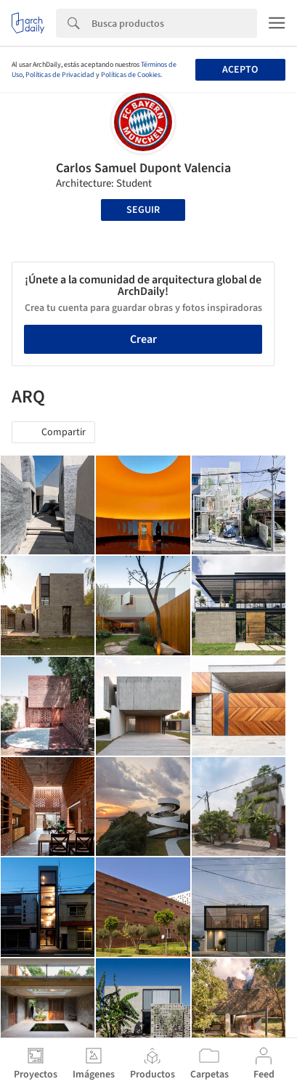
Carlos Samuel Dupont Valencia (143, 168)
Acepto (240, 69)
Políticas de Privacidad (59, 75)
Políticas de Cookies (130, 75)
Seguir (143, 210)
